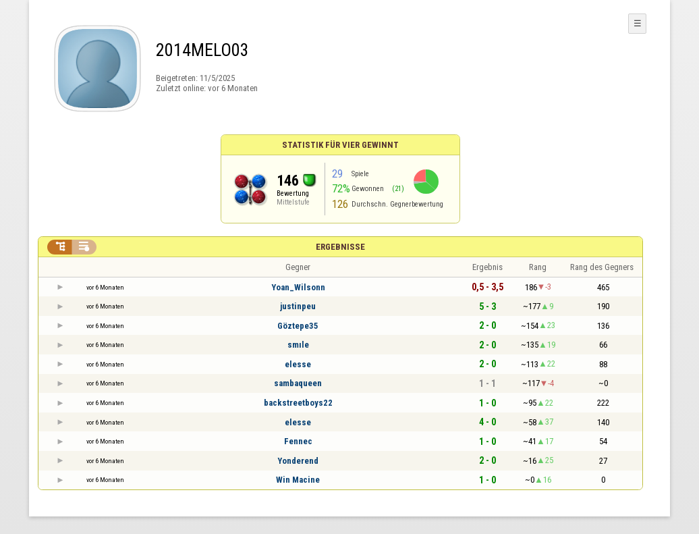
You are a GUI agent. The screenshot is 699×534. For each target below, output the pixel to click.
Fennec (298, 441)
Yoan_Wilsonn (298, 287)
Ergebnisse (340, 247)
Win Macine (298, 480)
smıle (298, 345)
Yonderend (297, 461)
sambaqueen (298, 383)
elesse (298, 364)
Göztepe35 (297, 326)
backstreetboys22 (298, 403)
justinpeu (298, 306)
